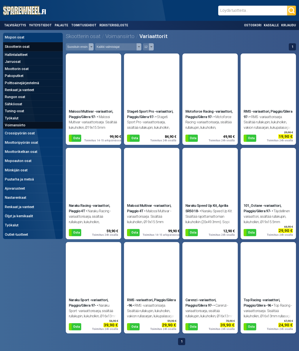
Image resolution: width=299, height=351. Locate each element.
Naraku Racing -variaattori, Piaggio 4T (89, 208)
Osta (76, 138)
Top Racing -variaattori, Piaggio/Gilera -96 (262, 303)
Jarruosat (13, 62)
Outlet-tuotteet (16, 234)
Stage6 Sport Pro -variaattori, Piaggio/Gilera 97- (150, 114)
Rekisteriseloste (113, 25)
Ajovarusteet (15, 188)
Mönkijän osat (16, 170)
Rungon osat (15, 97)
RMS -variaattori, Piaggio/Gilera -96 (151, 303)
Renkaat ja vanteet (19, 90)
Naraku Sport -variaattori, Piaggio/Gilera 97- (88, 303)
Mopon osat (14, 37)
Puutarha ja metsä (19, 179)
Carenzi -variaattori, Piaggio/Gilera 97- (200, 303)
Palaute (61, 25)
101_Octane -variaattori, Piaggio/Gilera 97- (262, 208)
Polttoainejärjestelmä (22, 83)
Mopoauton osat (18, 161)
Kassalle (271, 25)
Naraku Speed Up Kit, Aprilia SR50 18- (206, 208)
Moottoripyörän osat (21, 142)
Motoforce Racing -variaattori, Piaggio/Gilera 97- (209, 114)
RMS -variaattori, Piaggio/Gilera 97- (268, 114)
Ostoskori (252, 25)
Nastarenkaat (15, 198)
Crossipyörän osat (20, 133)
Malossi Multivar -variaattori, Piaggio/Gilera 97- (91, 114)
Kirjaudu (288, 25)
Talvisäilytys (15, 25)
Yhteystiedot (40, 25)
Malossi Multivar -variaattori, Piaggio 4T (149, 208)
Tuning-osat (14, 111)
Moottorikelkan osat (21, 152)
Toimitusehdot (83, 25)
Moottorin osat (17, 69)
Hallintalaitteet (16, 55)
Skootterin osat (17, 47)
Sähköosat (13, 104)
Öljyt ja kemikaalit (19, 216)
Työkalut (11, 118)
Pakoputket (14, 76)
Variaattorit (153, 36)
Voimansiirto (15, 125)
